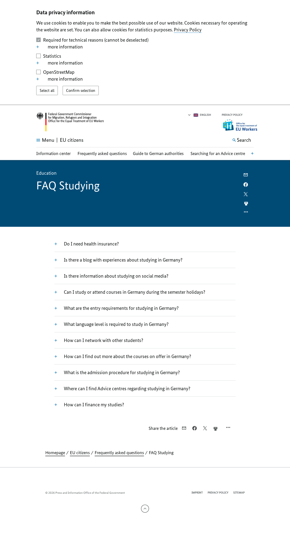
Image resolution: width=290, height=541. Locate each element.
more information (59, 46)
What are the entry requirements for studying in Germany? (116, 308)
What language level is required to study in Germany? (111, 324)
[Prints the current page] (246, 204)
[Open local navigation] (252, 153)
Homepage (55, 452)
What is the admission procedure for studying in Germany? (117, 372)
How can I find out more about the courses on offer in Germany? (122, 356)
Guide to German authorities (158, 153)
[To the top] (145, 508)
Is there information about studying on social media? (111, 276)
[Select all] (47, 90)
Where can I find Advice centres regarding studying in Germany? (122, 388)
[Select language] (199, 115)
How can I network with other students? (98, 340)
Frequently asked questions (102, 153)
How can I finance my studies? (89, 404)
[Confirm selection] (81, 90)
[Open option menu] (246, 212)
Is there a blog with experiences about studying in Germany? (118, 260)
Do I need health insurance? (86, 243)
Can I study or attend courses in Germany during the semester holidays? (129, 292)
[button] (251, 115)
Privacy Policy (188, 30)
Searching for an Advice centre (218, 153)
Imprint (197, 492)
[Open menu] (40, 140)
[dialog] (145, 52)
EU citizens (80, 452)
